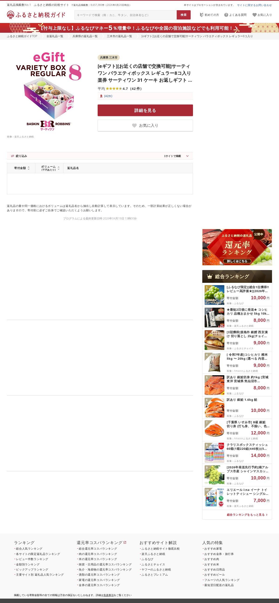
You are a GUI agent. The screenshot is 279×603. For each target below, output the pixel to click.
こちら (129, 508)
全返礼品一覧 (54, 36)
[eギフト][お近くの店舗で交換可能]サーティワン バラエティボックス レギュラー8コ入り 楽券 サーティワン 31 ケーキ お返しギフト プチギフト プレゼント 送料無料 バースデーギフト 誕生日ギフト (145, 80)
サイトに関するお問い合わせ (254, 5)
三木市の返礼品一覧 (119, 36)
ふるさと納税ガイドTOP (22, 36)
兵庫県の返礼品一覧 (85, 36)
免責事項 (108, 595)
